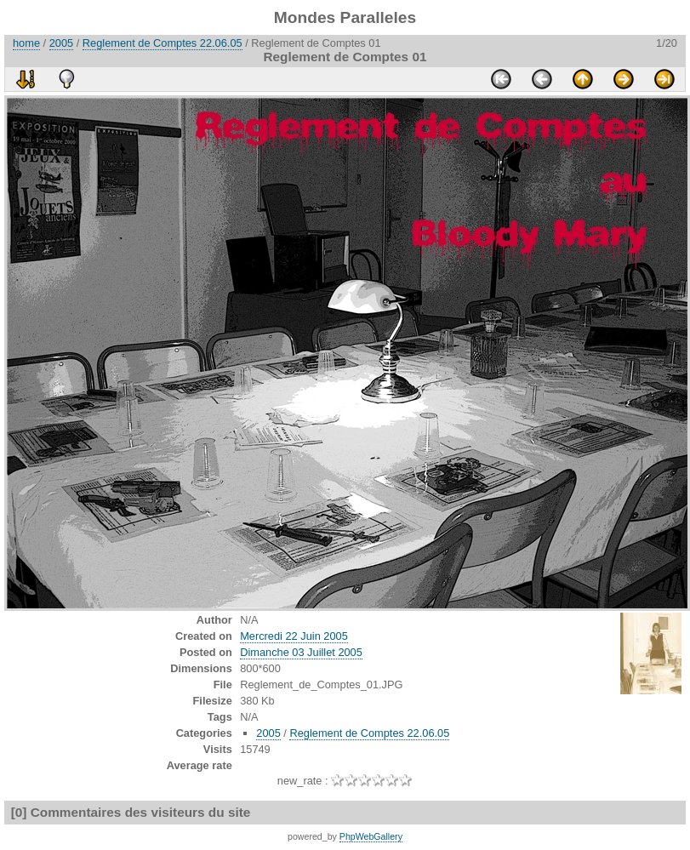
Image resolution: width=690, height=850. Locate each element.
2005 (61, 43)
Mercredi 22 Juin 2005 (294, 636)
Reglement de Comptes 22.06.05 (162, 43)
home (26, 43)
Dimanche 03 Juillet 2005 (301, 652)
